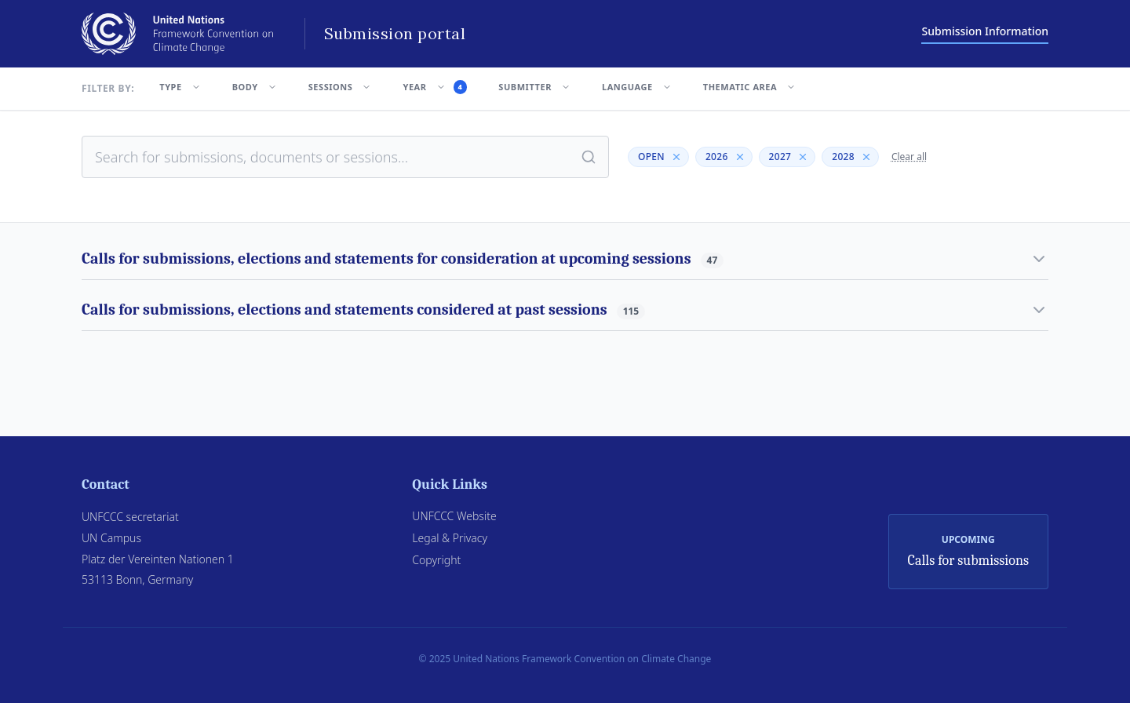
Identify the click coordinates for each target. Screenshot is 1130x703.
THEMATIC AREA (749, 87)
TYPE (179, 87)
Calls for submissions (968, 560)
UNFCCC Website (454, 515)
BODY (254, 87)
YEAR (435, 87)
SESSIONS (340, 87)
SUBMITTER (534, 87)
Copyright (436, 559)
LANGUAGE (637, 87)
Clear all (909, 157)
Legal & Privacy (449, 537)
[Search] (588, 157)
